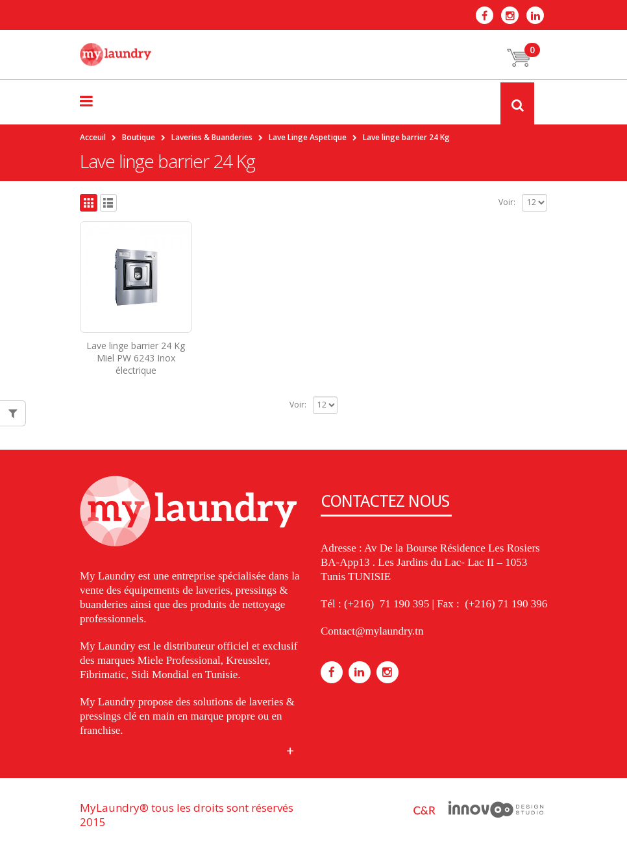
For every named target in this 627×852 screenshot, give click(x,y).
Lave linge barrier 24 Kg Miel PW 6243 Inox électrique (135, 357)
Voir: (506, 202)
